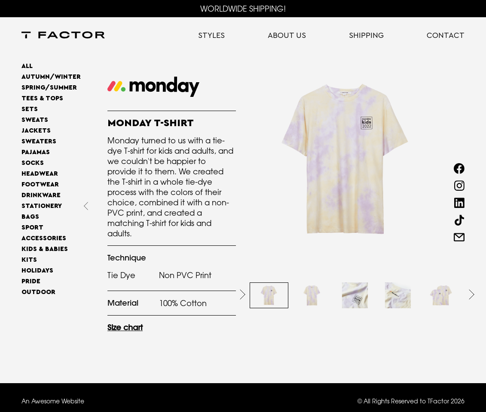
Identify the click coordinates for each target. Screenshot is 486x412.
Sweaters (38, 141)
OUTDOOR (38, 292)
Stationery (41, 206)
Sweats (34, 120)
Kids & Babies (44, 249)
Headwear (39, 173)
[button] (242, 294)
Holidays (37, 270)
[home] (63, 35)
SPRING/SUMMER (49, 87)
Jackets (36, 130)
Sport (32, 227)
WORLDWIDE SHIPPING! (243, 8)
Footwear (40, 184)
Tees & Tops (42, 98)
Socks (32, 163)
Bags (30, 217)
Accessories (43, 238)
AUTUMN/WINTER (51, 77)
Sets (29, 109)
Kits (29, 260)
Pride (30, 281)
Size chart (125, 327)
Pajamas (35, 152)
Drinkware (41, 195)
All (27, 66)
